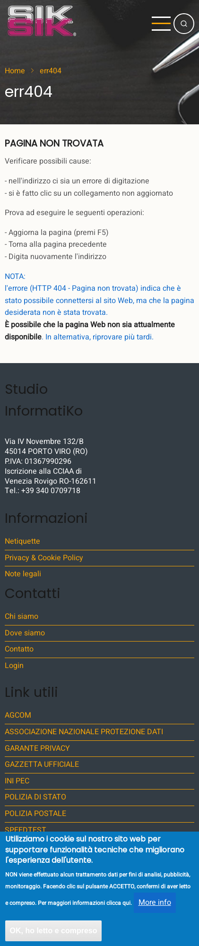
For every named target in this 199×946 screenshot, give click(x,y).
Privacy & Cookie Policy (44, 558)
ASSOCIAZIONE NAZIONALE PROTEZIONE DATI (84, 732)
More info (154, 910)
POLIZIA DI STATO (35, 797)
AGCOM (18, 715)
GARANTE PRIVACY (37, 748)
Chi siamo (21, 616)
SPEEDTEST (25, 830)
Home (15, 71)
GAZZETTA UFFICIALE (42, 764)
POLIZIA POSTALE (35, 813)
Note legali (23, 574)
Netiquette (22, 541)
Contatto (19, 649)
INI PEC (17, 781)
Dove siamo (25, 633)
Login (14, 665)
